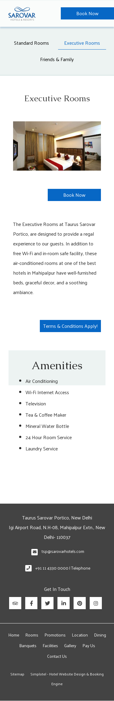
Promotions (55, 635)
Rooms (31, 635)
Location (80, 635)
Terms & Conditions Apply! (70, 325)
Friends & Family (57, 59)
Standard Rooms (31, 42)
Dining (100, 635)
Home (13, 635)
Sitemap (17, 674)
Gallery (70, 645)
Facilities (50, 645)
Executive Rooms (82, 42)
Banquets (27, 645)
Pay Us (88, 645)
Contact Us (57, 656)
